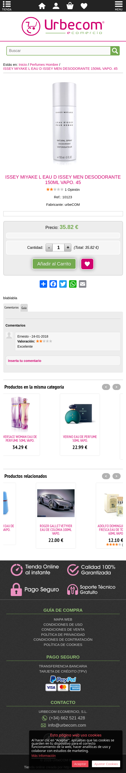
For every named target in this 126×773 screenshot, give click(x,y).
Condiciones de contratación (63, 639)
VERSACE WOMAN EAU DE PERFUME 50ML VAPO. (33, 438)
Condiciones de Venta (63, 629)
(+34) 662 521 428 (67, 717)
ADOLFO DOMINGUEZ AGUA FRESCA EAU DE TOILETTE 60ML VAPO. (93, 529)
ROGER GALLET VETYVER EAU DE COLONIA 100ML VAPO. (33, 529)
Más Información (44, 756)
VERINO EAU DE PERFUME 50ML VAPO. (93, 438)
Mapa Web (63, 619)
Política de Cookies (63, 645)
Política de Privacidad (63, 635)
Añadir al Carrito (54, 263)
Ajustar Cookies (106, 764)
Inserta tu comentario (24, 361)
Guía (24, 308)
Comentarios (11, 307)
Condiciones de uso (63, 624)
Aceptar (80, 764)
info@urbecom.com (67, 725)
